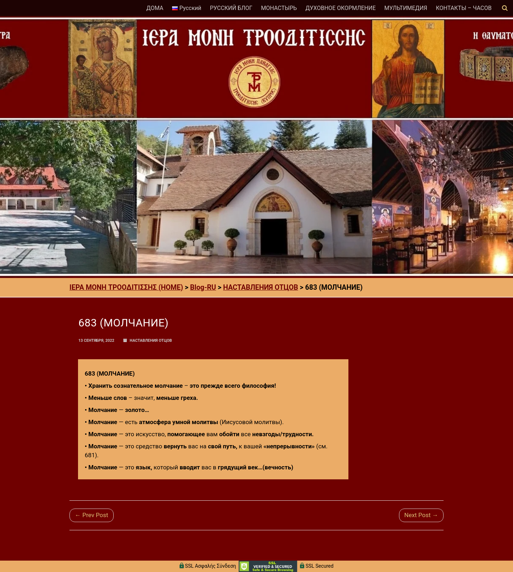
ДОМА (154, 8)
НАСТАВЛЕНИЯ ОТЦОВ (151, 340)
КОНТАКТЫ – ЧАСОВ (464, 8)
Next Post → (421, 515)
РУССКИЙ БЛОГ (231, 8)
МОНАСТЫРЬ (279, 8)
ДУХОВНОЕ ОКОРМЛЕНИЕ (340, 8)
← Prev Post (91, 515)
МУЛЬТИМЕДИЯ (406, 8)
